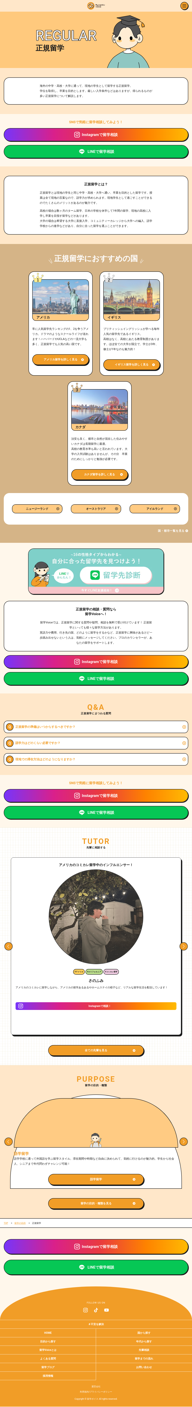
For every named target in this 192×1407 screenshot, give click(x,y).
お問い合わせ (144, 1367)
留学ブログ (48, 1367)
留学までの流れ (144, 1358)
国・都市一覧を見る (171, 530)
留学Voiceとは (47, 1349)
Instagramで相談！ (99, 1005)
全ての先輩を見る (96, 1050)
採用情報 (48, 1375)
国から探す (144, 1332)
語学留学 (96, 1179)
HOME (48, 1332)
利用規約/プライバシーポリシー (96, 1391)
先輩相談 (144, 1349)
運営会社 (96, 1386)
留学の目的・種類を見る (96, 1203)
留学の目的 (20, 1223)
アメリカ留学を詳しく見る (60, 359)
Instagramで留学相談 (100, 134)
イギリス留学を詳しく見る (131, 364)
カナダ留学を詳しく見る (99, 474)
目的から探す (48, 1341)
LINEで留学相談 (101, 151)
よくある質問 (48, 1358)
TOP (6, 1223)
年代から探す (144, 1341)
